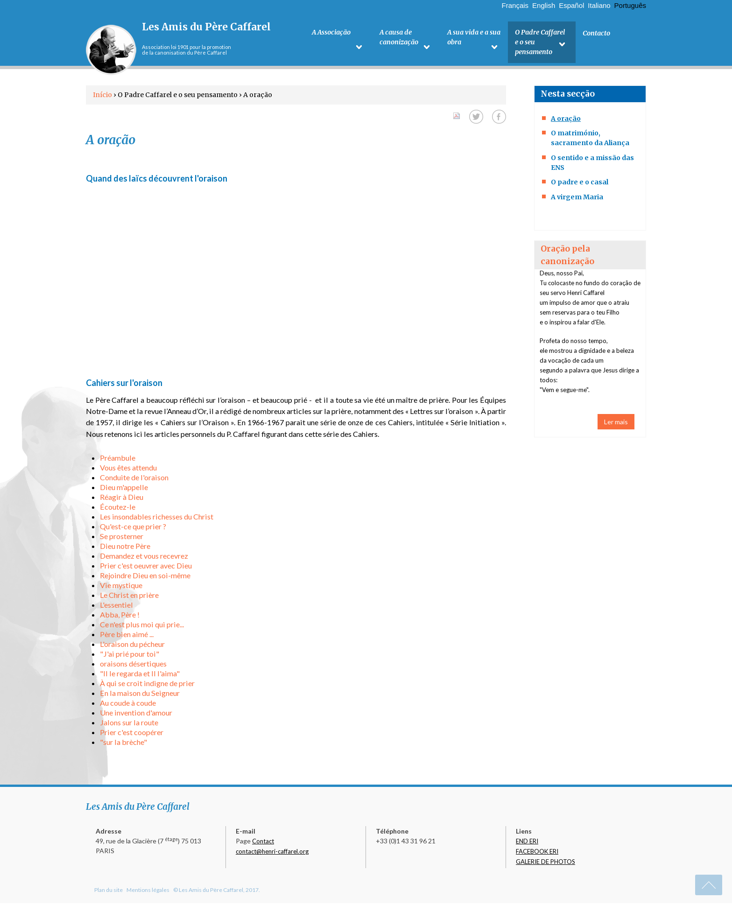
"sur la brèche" (123, 743)
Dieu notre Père (125, 547)
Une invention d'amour (136, 714)
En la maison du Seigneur (140, 694)
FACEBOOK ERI (537, 853)
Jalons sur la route (129, 724)
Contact (263, 843)
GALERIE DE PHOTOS (545, 863)
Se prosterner (121, 537)
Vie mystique (121, 586)
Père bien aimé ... (127, 635)
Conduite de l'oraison (134, 479)
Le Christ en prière (129, 596)
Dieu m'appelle (124, 488)
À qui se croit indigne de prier (147, 685)
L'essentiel (116, 606)
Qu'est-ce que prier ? (133, 528)
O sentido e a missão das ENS (592, 164)
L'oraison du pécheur (132, 645)
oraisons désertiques (133, 665)
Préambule (117, 459)
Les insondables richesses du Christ (156, 518)
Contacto (596, 33)
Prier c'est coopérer (131, 734)
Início (102, 96)
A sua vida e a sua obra (473, 38)
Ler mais (616, 424)
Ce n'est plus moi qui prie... (142, 626)
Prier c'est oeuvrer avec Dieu (146, 567)
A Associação (331, 33)
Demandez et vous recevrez (144, 557)
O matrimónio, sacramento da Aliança (590, 140)
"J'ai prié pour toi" (129, 655)
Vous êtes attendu (128, 469)
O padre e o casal (579, 184)
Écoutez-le (117, 508)
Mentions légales (148, 891)
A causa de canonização (399, 38)
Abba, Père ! (120, 616)
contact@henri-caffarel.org (272, 853)
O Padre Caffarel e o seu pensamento (539, 43)
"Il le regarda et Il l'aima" (140, 675)
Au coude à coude (128, 704)
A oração (566, 120)
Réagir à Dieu (121, 498)
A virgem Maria (577, 199)
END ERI (527, 843)
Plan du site (108, 891)
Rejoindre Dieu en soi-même (145, 577)
